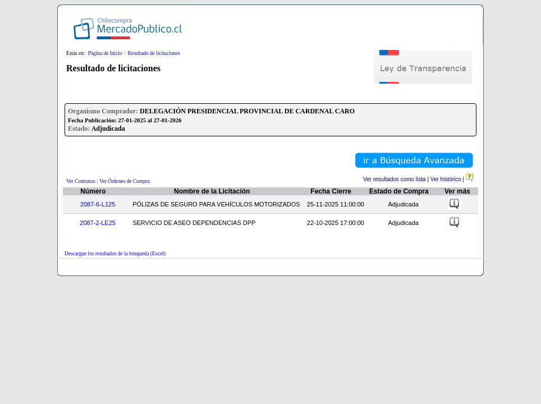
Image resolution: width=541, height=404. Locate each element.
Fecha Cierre (330, 191)
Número (93, 191)
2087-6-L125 (97, 204)
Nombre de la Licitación (212, 191)
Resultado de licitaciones (154, 53)
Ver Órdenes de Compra (124, 181)
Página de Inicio (105, 53)
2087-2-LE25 (98, 222)
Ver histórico (445, 179)
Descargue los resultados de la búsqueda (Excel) (115, 253)
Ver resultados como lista (394, 179)
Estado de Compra (399, 191)
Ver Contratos (80, 181)
